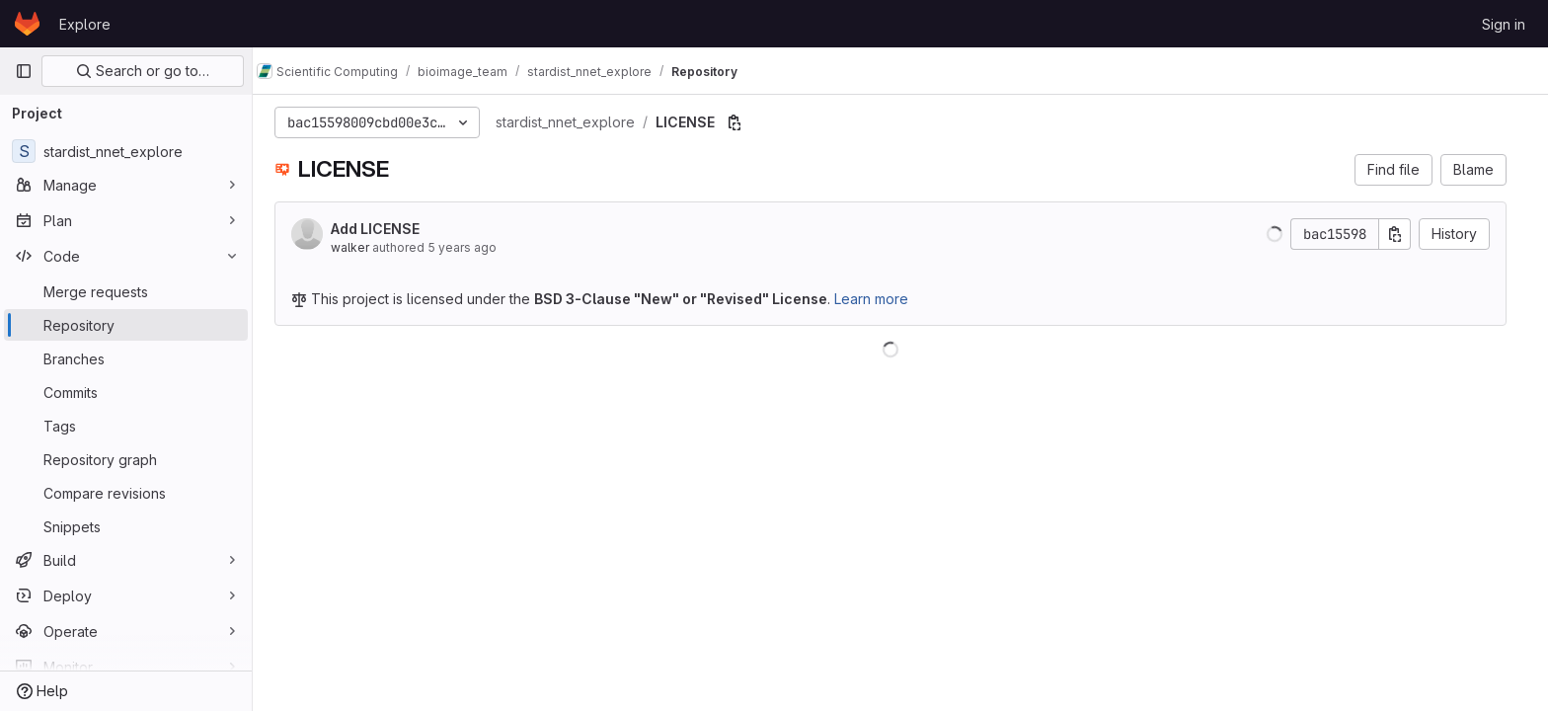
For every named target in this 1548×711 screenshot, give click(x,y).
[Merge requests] (126, 291)
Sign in (1503, 24)
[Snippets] (126, 526)
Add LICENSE (385, 228)
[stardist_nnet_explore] (126, 151)
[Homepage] (27, 24)
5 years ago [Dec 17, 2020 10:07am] (471, 247)
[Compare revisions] (126, 493)
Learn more (881, 298)
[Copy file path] (744, 122)
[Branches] (126, 358)
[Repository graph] (126, 459)
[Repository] (126, 325)
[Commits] (126, 392)
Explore (85, 24)
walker (360, 247)
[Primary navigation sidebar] (23, 71)
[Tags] (126, 425)
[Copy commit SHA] (1405, 234)
